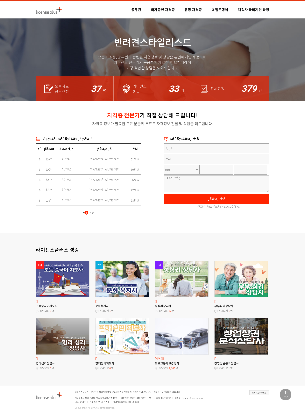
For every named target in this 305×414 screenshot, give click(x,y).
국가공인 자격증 (163, 9)
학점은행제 (220, 9)
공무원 (136, 9)
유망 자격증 (193, 9)
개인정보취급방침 (259, 392)
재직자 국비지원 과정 (253, 9)
